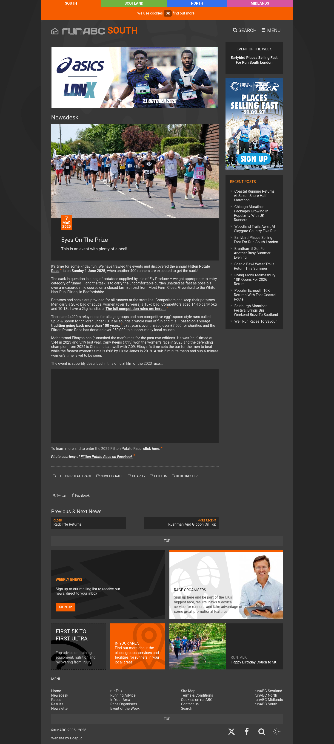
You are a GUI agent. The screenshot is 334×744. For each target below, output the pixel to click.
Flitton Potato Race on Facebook (107, 457)
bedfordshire (185, 476)
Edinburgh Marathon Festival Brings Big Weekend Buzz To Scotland (256, 310)
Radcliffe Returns (89, 523)
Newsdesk (59, 695)
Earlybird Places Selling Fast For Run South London (256, 239)
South (71, 3)
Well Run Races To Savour (255, 321)
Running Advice (123, 695)
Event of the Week (125, 708)
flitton (158, 476)
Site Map (188, 691)
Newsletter (60, 708)
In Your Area (120, 700)
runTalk (116, 691)
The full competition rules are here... (136, 309)
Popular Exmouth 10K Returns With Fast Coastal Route (255, 294)
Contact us (190, 704)
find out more (183, 13)
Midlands (260, 3)
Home (56, 691)
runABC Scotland (268, 691)
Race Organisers (123, 704)
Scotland (134, 3)
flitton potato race (72, 476)
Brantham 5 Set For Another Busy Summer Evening (252, 253)
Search (186, 708)
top (167, 541)
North (197, 3)
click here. (151, 448)
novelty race (109, 476)
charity (137, 476)
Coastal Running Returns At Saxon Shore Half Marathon (254, 195)
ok (168, 13)
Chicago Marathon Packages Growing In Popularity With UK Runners (251, 213)
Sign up (65, 607)
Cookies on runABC (196, 700)
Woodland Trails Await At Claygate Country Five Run (255, 228)
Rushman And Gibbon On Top (181, 523)
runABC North (265, 695)
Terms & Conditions (197, 695)
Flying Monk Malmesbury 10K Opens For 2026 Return (254, 279)
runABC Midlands (268, 700)
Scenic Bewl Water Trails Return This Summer (254, 266)
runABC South (265, 704)
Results (57, 704)
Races (56, 700)
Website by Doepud (67, 738)
